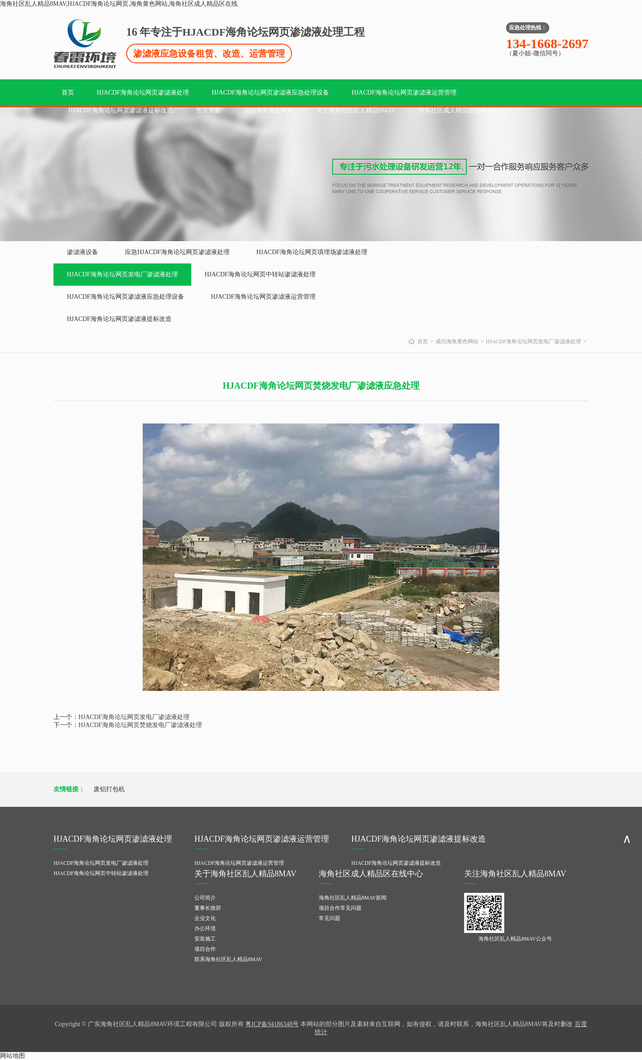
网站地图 (12, 1055)
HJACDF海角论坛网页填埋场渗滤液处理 (311, 252)
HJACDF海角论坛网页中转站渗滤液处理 (260, 274)
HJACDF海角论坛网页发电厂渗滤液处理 (122, 274)
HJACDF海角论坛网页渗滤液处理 (143, 92)
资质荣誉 (208, 110)
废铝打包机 (109, 789)
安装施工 (205, 939)
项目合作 (205, 949)
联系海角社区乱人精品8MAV (228, 959)
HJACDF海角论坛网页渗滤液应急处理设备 (270, 92)
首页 (68, 92)
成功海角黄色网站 (268, 110)
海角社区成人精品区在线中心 (458, 110)
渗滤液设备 (82, 252)
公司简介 (205, 898)
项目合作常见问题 (340, 908)
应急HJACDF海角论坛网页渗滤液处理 (177, 252)
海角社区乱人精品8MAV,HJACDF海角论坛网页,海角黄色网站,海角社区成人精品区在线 (119, 3)
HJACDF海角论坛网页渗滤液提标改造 (120, 110)
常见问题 (329, 918)
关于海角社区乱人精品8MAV (355, 110)
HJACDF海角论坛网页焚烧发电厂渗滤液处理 (140, 725)
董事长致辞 (207, 908)
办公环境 (205, 928)
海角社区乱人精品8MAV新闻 (353, 898)
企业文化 (205, 918)
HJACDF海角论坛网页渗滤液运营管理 (404, 92)
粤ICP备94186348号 (272, 1024)
